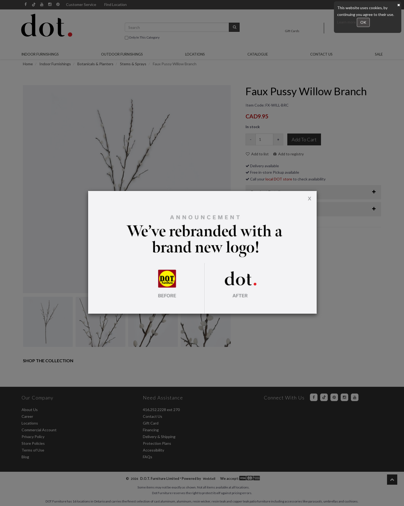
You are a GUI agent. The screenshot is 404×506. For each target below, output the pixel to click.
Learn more (347, 22)
